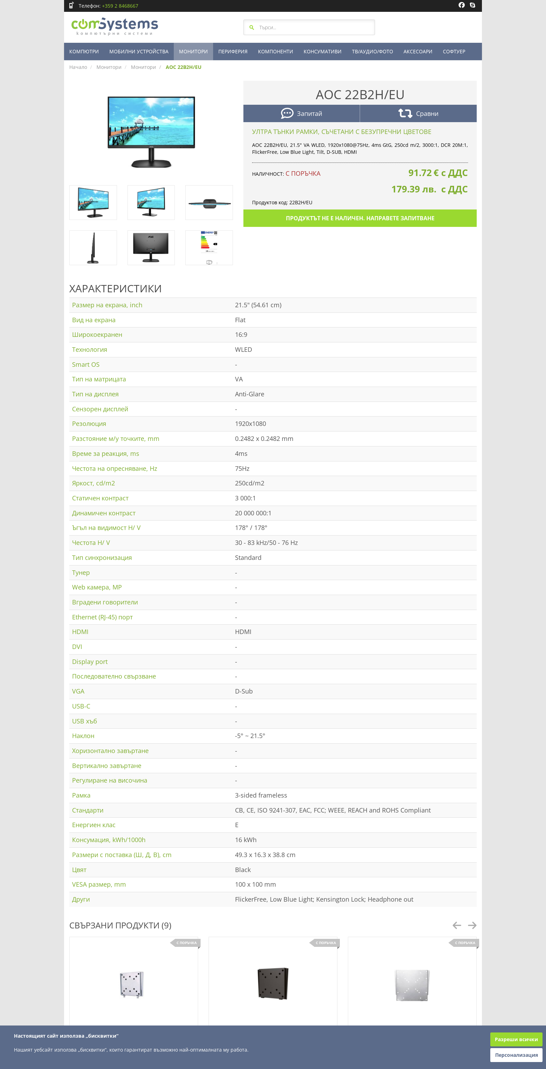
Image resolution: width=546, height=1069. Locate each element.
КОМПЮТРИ (84, 51)
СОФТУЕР (454, 51)
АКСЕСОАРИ (418, 51)
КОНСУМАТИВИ (323, 51)
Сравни (418, 114)
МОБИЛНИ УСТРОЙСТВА (139, 51)
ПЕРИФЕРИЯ (233, 51)
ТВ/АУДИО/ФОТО (372, 51)
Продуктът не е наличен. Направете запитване (360, 218)
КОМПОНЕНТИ (275, 51)
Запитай (301, 114)
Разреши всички (516, 1039)
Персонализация (516, 1055)
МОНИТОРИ (193, 51)
